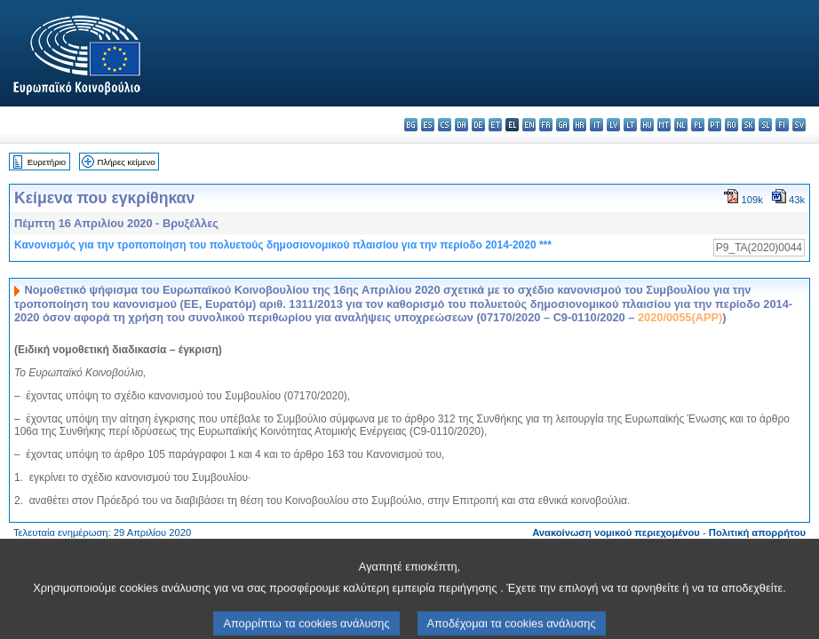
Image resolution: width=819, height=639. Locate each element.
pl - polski (697, 124)
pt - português (714, 124)
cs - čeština (444, 124)
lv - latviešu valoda (613, 124)
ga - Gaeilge (562, 124)
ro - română (731, 124)
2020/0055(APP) (680, 317)
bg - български (410, 124)
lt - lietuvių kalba (630, 124)
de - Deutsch (478, 124)
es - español (427, 124)
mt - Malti (664, 124)
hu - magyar (647, 124)
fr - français (546, 124)
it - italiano (596, 124)
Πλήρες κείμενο (126, 162)
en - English (529, 124)
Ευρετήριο (47, 162)
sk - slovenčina (748, 124)
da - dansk (461, 124)
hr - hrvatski (579, 124)
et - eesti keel (495, 124)
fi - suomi (782, 124)
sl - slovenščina (765, 124)
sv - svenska (799, 124)
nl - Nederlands (681, 124)
